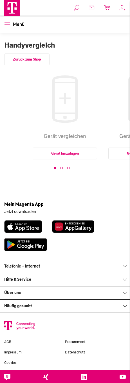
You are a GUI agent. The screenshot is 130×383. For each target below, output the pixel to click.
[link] (76, 8)
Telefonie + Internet (22, 266)
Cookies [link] (10, 363)
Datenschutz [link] (75, 352)
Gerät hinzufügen (65, 153)
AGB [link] (7, 342)
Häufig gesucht (18, 306)
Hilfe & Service (17, 279)
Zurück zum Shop (27, 59)
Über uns (12, 293)
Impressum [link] (13, 352)
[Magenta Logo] (12, 8)
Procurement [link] (75, 342)
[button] (12, 8)
